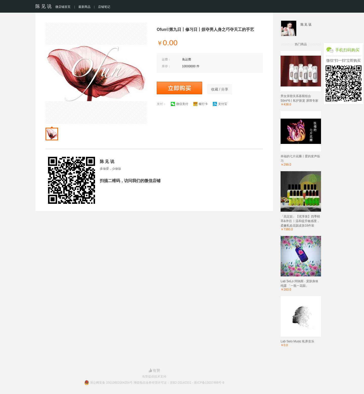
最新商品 (84, 7)
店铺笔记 (104, 7)
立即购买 (179, 88)
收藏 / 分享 (219, 89)
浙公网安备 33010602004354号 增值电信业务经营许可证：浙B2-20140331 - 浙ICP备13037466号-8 (157, 382)
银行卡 (200, 104)
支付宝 (220, 104)
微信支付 (179, 104)
